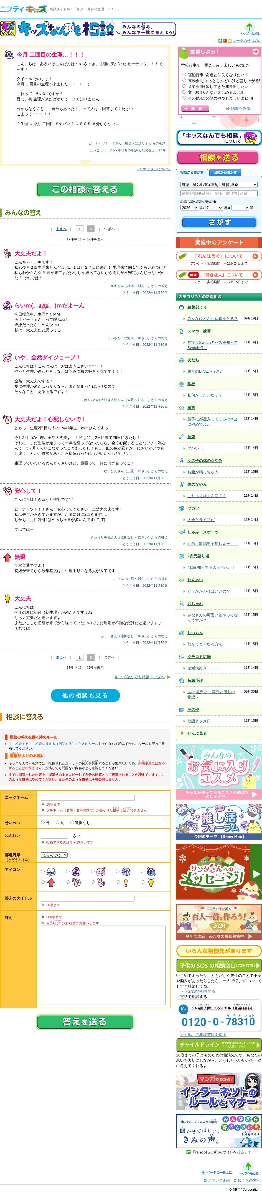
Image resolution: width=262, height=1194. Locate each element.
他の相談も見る (85, 695)
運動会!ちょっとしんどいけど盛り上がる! (224, 80)
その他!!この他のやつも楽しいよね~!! (220, 98)
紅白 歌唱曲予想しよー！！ (212, 543)
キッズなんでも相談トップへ (140, 677)
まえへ (61, 229)
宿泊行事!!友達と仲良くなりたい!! (217, 75)
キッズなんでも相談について (219, 138)
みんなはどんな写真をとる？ (212, 318)
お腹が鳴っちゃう (202, 472)
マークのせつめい (247, 41)
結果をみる (240, 108)
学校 (191, 384)
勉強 (191, 437)
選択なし (82, 822)
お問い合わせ (219, 1180)
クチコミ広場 (199, 656)
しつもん (195, 633)
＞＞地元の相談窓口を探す (203, 1034)
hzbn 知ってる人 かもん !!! (210, 567)
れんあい (195, 580)
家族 (191, 407)
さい (74, 836)
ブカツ (193, 508)
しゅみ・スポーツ (202, 532)
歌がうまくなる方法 (204, 644)
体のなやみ (197, 484)
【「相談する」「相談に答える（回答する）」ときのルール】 (55, 744)
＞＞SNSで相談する (197, 991)
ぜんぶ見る (197, 733)
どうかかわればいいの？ (208, 591)
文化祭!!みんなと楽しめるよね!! (215, 92)
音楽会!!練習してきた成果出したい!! (219, 86)
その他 (193, 709)
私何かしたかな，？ (204, 395)
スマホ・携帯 (199, 331)
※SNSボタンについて (154, 169)
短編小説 (195, 680)
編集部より (197, 307)
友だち (193, 360)
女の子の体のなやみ (204, 460)
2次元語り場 (198, 556)
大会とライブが (201, 519)
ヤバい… (195, 448)
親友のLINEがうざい (205, 371)
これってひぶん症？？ (206, 496)
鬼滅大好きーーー (202, 668)
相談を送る (217, 157)
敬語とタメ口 (199, 721)
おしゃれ (195, 603)
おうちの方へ (249, 1180)
